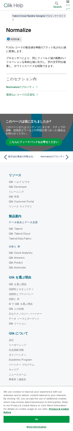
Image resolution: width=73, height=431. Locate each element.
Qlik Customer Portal (21, 201)
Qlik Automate (17, 267)
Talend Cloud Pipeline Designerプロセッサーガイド (39, 15)
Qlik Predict (16, 262)
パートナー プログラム (21, 364)
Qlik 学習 (14, 196)
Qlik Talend (15, 228)
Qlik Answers (17, 257)
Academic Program (20, 359)
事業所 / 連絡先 (17, 379)
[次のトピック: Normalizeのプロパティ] (53, 157)
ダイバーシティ (17, 354)
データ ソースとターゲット (24, 318)
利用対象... (16, 39)
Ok (36, 419)
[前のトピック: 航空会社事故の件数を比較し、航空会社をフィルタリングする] (19, 157)
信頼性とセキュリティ (21, 289)
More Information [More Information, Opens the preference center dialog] (36, 426)
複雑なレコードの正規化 (20, 94)
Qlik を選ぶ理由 (18, 284)
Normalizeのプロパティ (20, 87)
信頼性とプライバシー (21, 293)
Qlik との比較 (16, 308)
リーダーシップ (17, 344)
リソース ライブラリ (20, 206)
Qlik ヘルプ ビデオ (19, 181)
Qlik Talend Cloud (19, 233)
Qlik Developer (18, 186)
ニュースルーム (17, 374)
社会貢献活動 (16, 349)
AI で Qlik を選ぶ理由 (21, 303)
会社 (11, 339)
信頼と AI (14, 298)
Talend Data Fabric (20, 238)
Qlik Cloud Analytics (21, 252)
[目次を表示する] (7, 15)
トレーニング (16, 191)
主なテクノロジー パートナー (25, 313)
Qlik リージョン (18, 323)
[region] (36, 408)
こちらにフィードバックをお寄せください (33, 142)
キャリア (14, 369)
